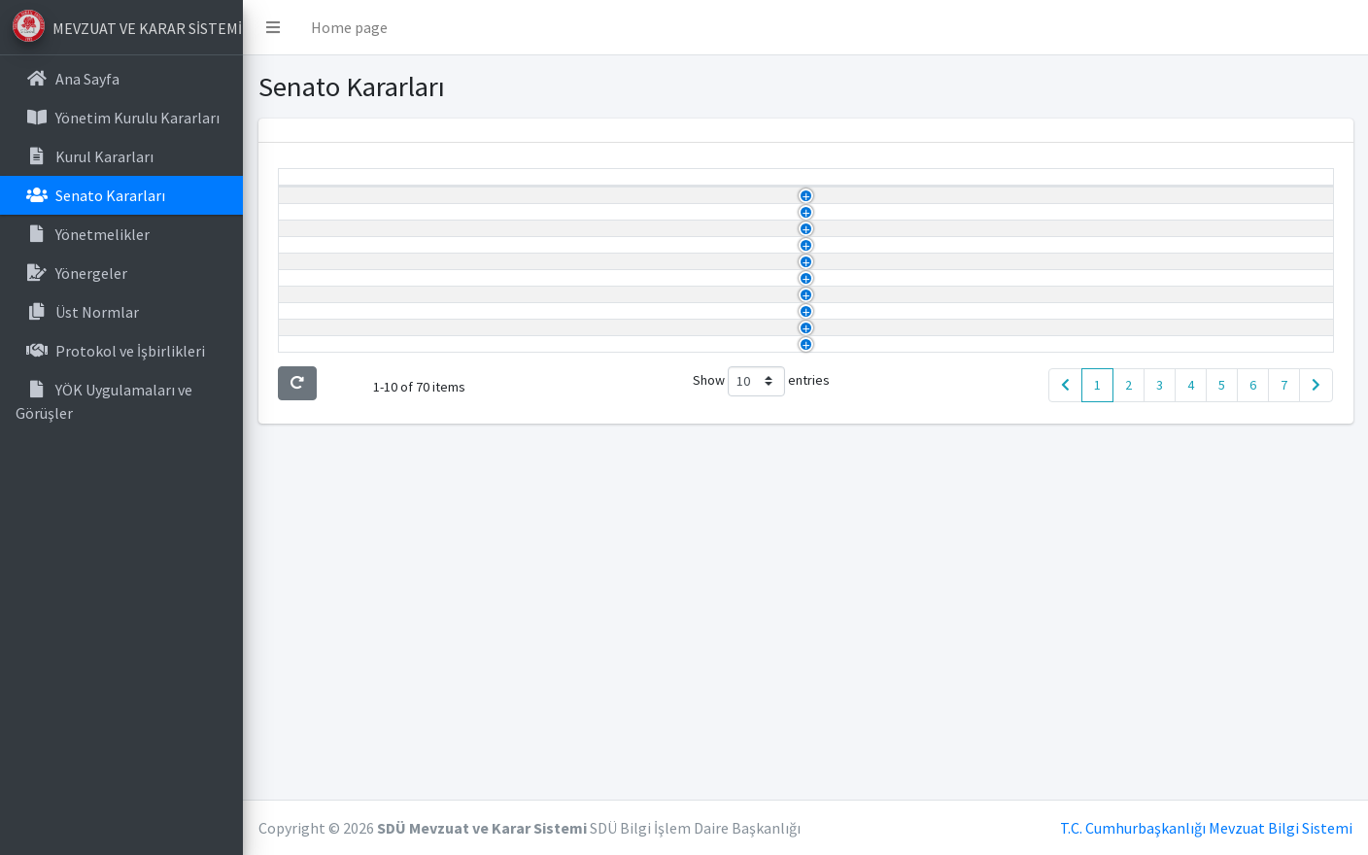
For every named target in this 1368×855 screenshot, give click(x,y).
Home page (349, 27)
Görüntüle (1155, 232)
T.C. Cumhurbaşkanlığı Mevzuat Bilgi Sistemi (1206, 828)
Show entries (761, 742)
